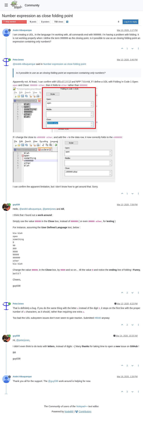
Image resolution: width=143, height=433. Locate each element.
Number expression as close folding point (64, 64)
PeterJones (18, 60)
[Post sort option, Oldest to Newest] (118, 21)
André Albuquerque (22, 30)
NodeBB (69, 411)
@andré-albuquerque (30, 209)
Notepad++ (82, 406)
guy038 (16, 204)
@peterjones (49, 209)
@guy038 (53, 381)
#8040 (98, 318)
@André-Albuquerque (24, 64)
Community (32, 5)
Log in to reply (130, 22)
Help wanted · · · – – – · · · (14, 22)
